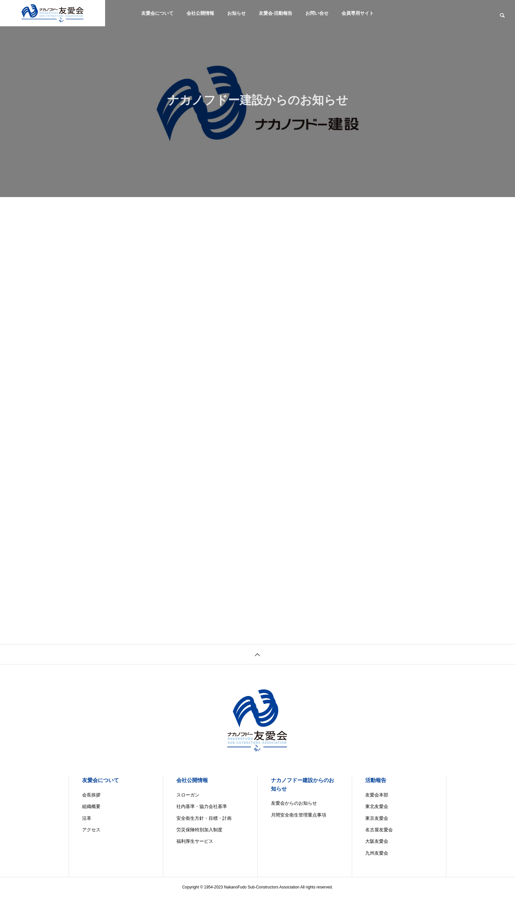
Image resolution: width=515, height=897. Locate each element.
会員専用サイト (358, 13)
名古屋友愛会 (379, 829)
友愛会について (157, 13)
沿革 (86, 818)
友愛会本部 (376, 794)
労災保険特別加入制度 (199, 829)
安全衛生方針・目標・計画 (204, 818)
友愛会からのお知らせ (294, 803)
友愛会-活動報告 (276, 13)
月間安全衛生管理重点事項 (298, 815)
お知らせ (236, 13)
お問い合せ (316, 13)
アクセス (91, 829)
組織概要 (91, 806)
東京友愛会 (376, 818)
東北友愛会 (376, 806)
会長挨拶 (91, 794)
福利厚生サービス (194, 841)
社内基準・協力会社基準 (201, 806)
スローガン (187, 794)
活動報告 (375, 780)
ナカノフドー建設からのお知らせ (302, 784)
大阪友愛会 (376, 841)
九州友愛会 (376, 853)
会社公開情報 (200, 13)
